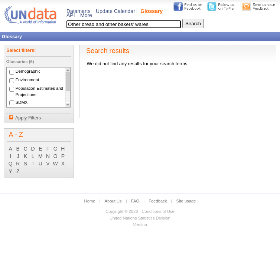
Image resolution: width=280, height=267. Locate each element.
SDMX (22, 102)
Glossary (151, 11)
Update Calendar (115, 11)
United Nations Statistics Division (140, 218)
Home (89, 201)
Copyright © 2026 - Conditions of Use (139, 211)
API (70, 15)
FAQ (135, 201)
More (86, 15)
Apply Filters (28, 118)
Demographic (28, 71)
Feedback (158, 201)
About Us (113, 201)
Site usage (186, 201)
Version (140, 224)
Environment (27, 80)
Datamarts (78, 11)
